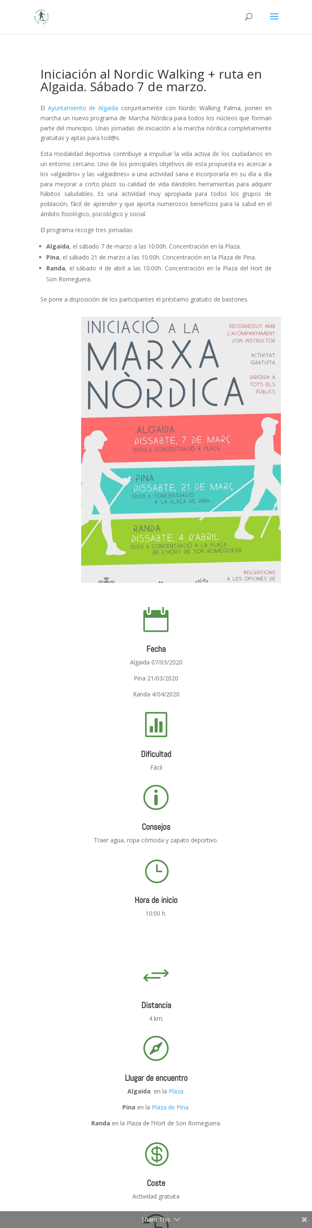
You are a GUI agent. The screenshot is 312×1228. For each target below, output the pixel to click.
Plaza (176, 1091)
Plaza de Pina (170, 1107)
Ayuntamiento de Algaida (83, 108)
